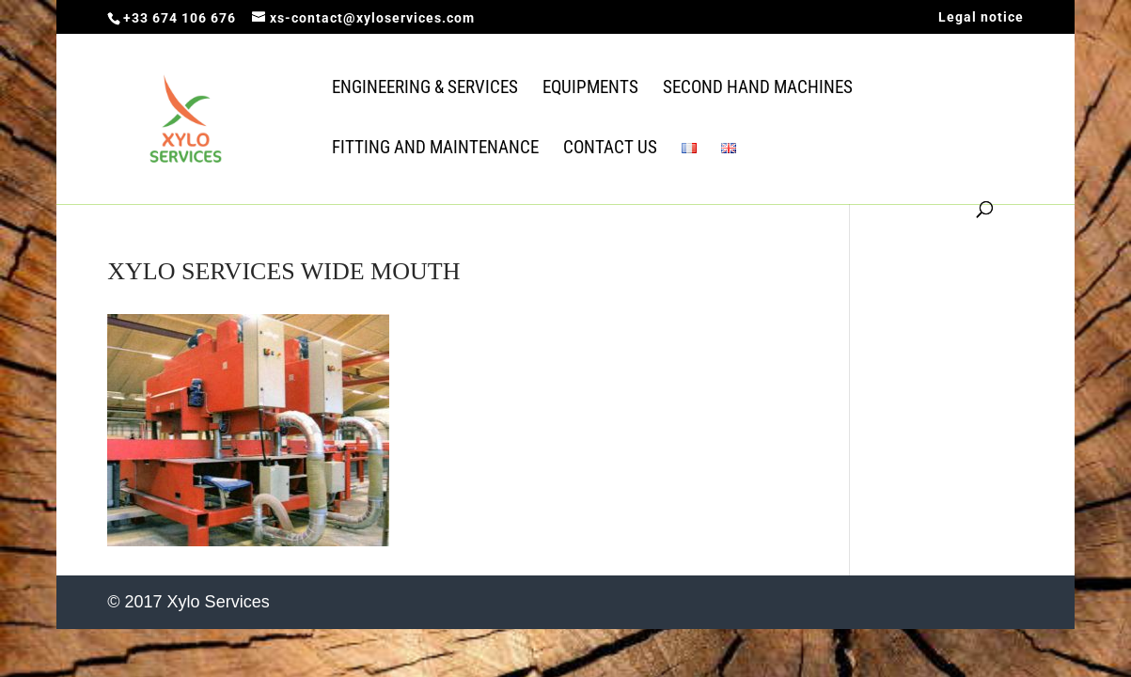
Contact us (610, 149)
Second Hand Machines (758, 89)
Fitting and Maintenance (435, 149)
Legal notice (981, 17)
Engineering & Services (425, 89)
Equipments (590, 89)
